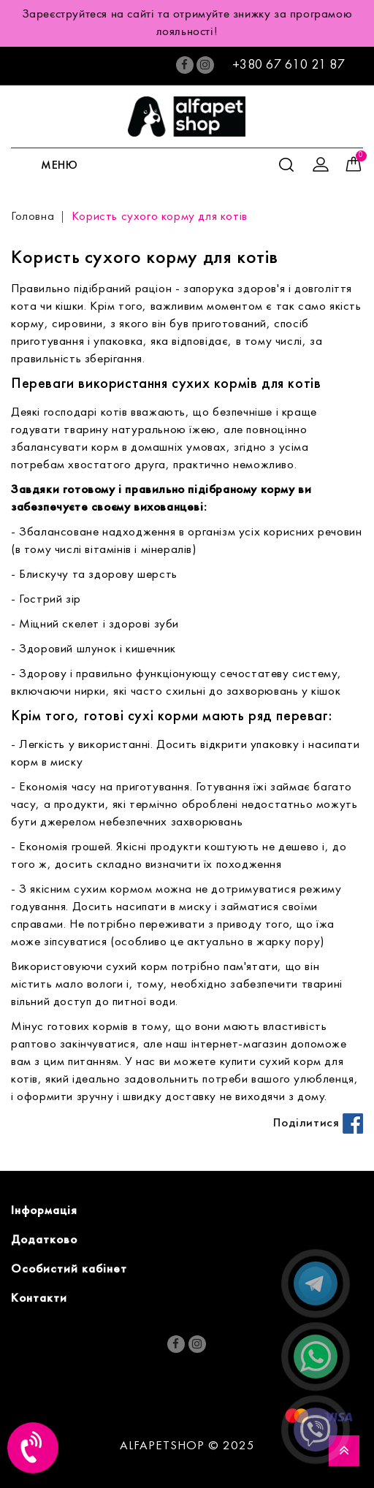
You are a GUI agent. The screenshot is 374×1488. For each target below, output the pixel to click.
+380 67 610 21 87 (289, 65)
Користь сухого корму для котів (160, 217)
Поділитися (318, 1123)
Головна (32, 217)
